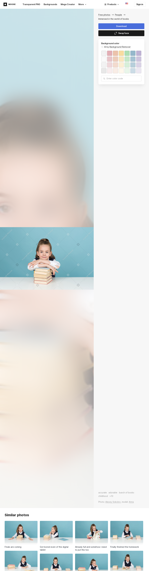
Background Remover (120, 47)
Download (121, 26)
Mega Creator (68, 4)
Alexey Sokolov (113, 502)
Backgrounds (50, 4)
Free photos (104, 15)
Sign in (139, 4)
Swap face (121, 33)
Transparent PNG (31, 4)
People (118, 15)
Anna (131, 502)
